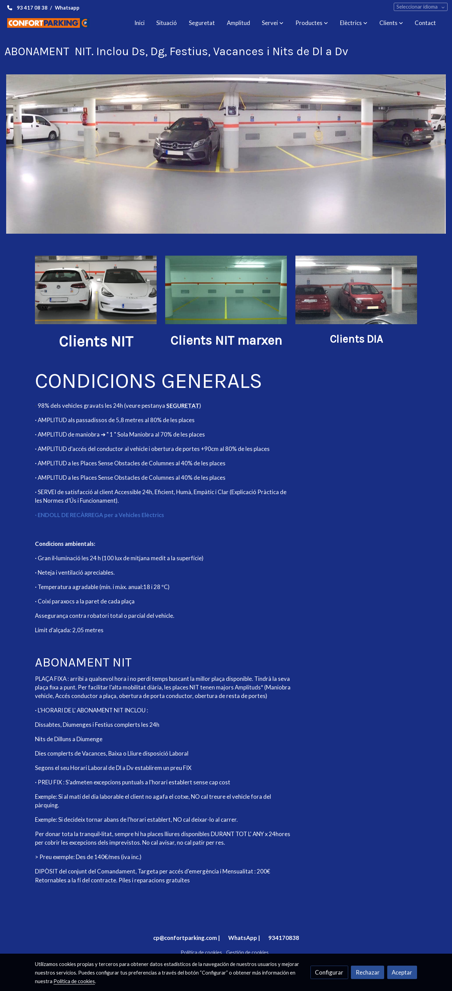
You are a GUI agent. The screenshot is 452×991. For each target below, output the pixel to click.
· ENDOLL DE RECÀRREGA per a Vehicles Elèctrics (99, 514)
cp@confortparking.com (185, 937)
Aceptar (402, 972)
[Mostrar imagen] (226, 154)
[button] (272, 23)
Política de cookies (201, 952)
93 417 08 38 (32, 8)
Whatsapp (67, 8)
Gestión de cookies (247, 952)
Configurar (329, 972)
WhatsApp (242, 937)
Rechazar (368, 972)
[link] (48, 23)
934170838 (283, 937)
